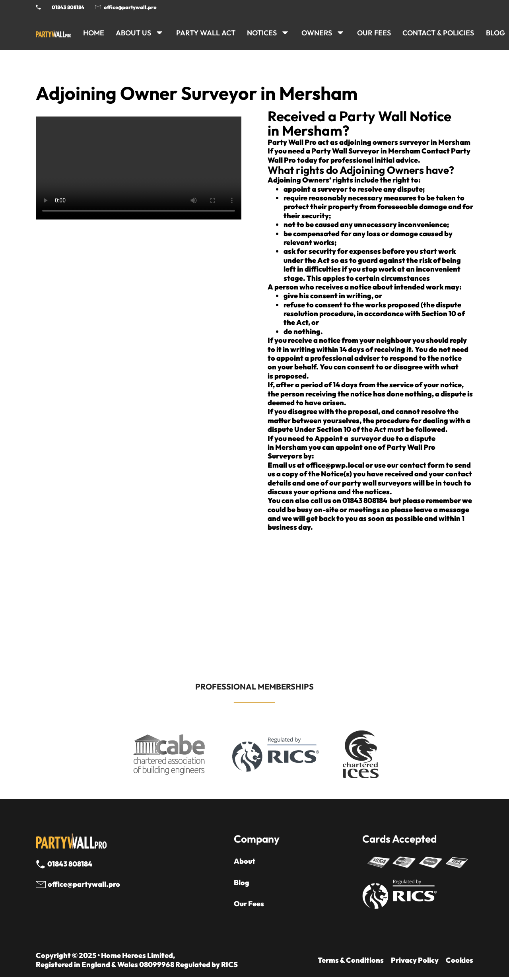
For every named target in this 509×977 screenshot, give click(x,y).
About (244, 861)
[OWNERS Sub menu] (340, 32)
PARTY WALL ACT (205, 32)
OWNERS (316, 32)
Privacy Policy (415, 960)
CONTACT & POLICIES (438, 32)
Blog (241, 882)
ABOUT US (133, 32)
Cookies (459, 960)
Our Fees (374, 32)
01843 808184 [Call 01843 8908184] (68, 7)
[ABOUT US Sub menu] (159, 32)
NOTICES (262, 32)
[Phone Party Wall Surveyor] (38, 7)
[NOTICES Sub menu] (285, 32)
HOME (93, 32)
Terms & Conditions (351, 960)
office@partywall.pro (130, 7)
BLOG (495, 32)
